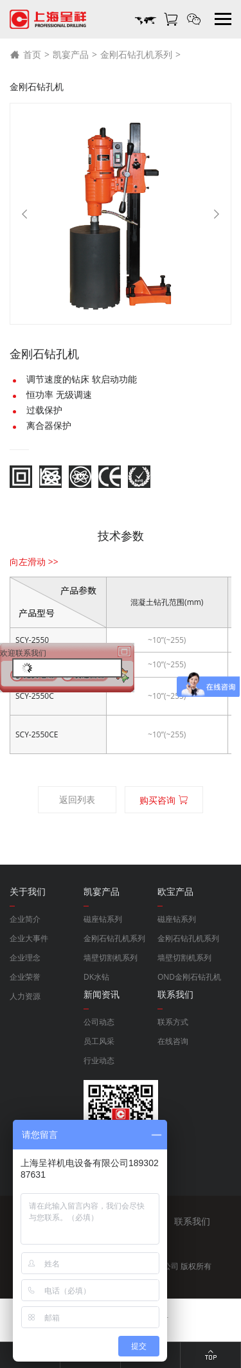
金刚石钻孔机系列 (136, 54)
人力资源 (25, 996)
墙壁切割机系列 (111, 957)
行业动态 (99, 1060)
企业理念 (25, 957)
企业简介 (25, 919)
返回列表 (77, 799)
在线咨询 (172, 1041)
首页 (25, 55)
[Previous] (24, 214)
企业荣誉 (25, 976)
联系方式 (172, 1021)
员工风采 (99, 1041)
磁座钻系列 (103, 919)
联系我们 (192, 1221)
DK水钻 (96, 976)
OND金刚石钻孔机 (189, 976)
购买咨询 (163, 800)
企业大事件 (29, 938)
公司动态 (99, 1021)
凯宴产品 (71, 54)
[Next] (217, 214)
